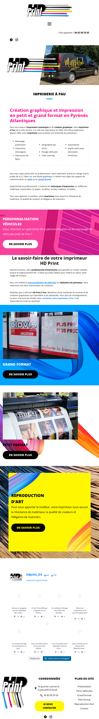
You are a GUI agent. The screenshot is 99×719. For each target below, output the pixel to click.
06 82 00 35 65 (82, 32)
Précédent (3, 64)
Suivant (96, 64)
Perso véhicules (84, 690)
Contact (84, 708)
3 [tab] (52, 76)
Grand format (84, 695)
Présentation (84, 686)
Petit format (84, 699)
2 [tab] (49, 76)
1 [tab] (46, 76)
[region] (49, 65)
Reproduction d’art (84, 704)
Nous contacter (49, 706)
